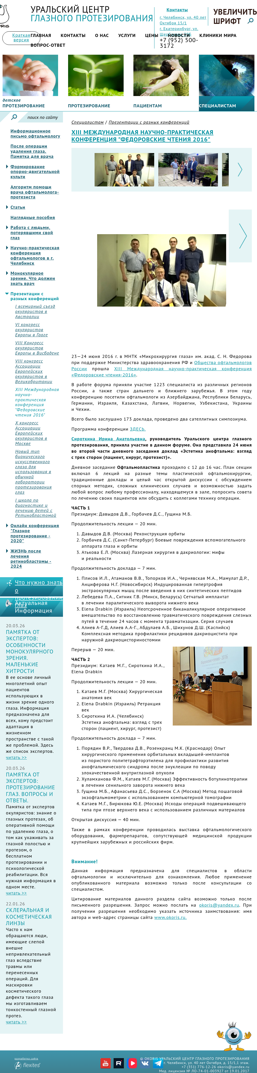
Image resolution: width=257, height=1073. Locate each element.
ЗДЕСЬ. (138, 429)
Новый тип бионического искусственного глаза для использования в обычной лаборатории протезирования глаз (33, 472)
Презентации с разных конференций (35, 296)
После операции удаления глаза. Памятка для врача (32, 151)
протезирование (24, 103)
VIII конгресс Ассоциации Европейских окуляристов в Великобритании (33, 371)
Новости (179, 35)
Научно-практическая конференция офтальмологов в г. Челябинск (35, 255)
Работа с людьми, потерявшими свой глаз (32, 232)
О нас (102, 35)
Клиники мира (218, 35)
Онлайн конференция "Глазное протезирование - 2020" (35, 533)
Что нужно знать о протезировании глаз (39, 594)
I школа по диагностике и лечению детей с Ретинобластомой (35, 508)
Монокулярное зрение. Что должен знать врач (33, 278)
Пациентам (147, 106)
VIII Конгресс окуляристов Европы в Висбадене (37, 347)
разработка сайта (27, 1063)
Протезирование (89, 106)
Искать (14, 117)
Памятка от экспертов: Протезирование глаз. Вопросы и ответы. (30, 787)
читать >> (16, 757)
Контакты (177, 10)
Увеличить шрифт (235, 16)
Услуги (127, 35)
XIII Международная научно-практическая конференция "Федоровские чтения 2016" (37, 402)
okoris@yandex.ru (219, 905)
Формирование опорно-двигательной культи (35, 171)
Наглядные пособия (33, 217)
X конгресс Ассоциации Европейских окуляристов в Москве (31, 433)
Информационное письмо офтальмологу (35, 133)
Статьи (18, 207)
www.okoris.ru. (170, 917)
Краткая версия (21, 37)
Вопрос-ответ (48, 45)
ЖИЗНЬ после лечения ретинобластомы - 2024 (31, 558)
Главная (41, 35)
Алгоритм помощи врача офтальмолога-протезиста (35, 192)
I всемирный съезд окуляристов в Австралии (35, 311)
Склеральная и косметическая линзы (29, 917)
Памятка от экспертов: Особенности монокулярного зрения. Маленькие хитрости (29, 652)
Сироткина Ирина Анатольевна (108, 439)
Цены (152, 35)
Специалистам (217, 106)
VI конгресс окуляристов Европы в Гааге (31, 329)
